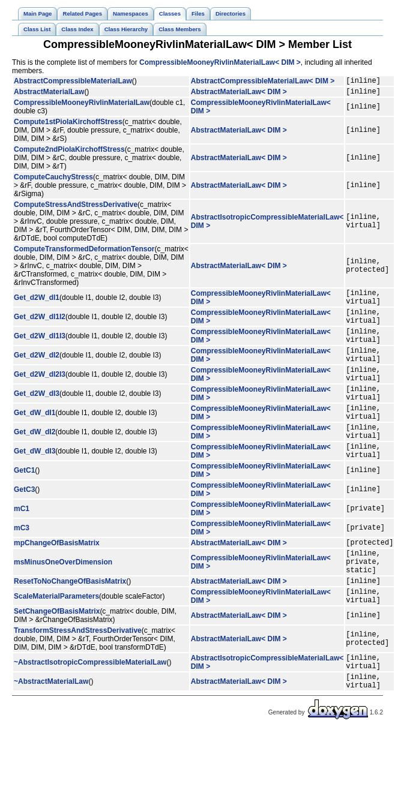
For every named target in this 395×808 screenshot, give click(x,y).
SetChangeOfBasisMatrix (57, 660)
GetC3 (24, 525)
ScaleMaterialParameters (56, 643)
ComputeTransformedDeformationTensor (84, 252)
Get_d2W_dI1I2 (39, 326)
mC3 (21, 564)
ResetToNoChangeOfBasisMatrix (70, 625)
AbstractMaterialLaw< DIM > (239, 95)
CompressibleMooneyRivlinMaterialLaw (81, 106)
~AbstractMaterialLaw (51, 735)
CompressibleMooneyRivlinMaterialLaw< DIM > (220, 62)
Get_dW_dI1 (34, 439)
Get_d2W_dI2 (36, 371)
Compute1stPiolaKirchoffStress (68, 125)
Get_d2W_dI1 (36, 303)
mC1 (21, 544)
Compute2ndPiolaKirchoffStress (69, 153)
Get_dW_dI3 (34, 485)
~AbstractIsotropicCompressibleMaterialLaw (90, 712)
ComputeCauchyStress (53, 180)
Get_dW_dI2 (34, 462)
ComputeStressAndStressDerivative (75, 208)
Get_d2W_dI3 (36, 417)
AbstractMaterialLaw (49, 95)
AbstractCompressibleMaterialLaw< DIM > (262, 82)
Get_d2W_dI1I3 (39, 348)
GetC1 (24, 506)
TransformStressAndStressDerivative (78, 679)
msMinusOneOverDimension (63, 603)
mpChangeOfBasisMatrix (57, 580)
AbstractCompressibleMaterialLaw (73, 82)
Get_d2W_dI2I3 (39, 394)
